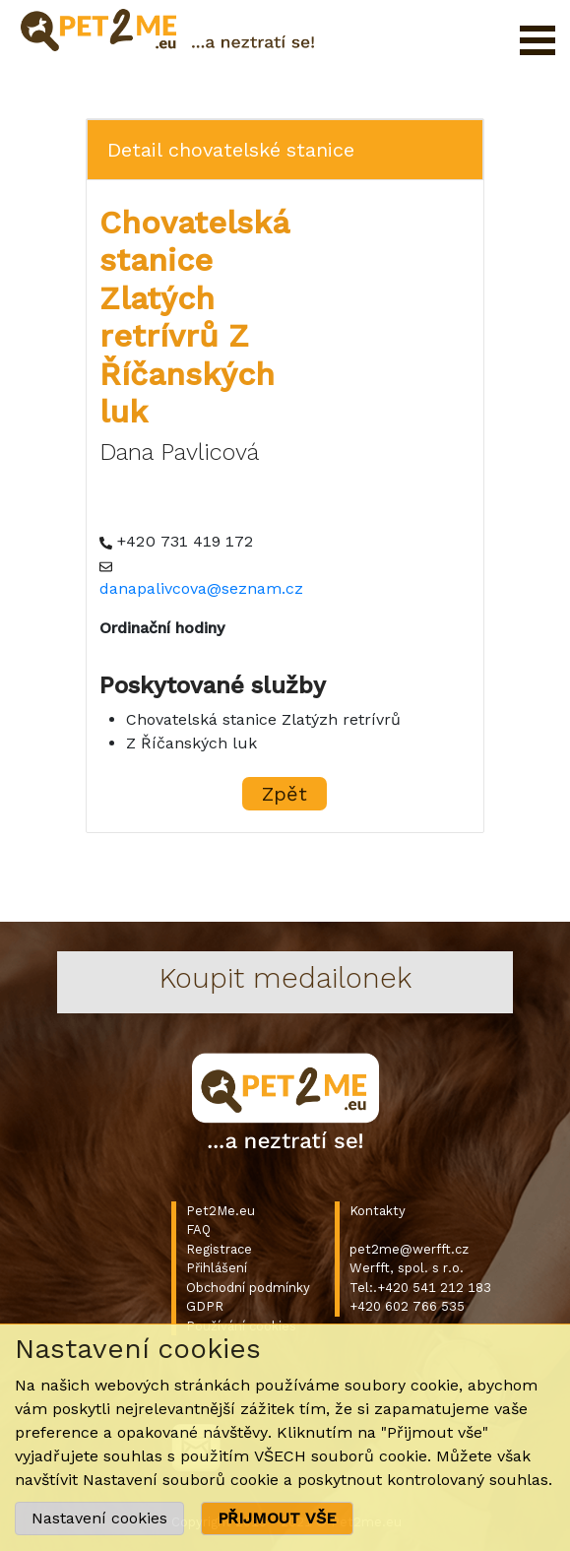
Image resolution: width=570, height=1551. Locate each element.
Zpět (284, 794)
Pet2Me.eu (220, 1210)
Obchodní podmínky (248, 1287)
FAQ (198, 1229)
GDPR (204, 1306)
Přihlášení (216, 1267)
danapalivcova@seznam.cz (201, 588)
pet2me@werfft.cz (409, 1249)
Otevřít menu (537, 40)
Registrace (219, 1249)
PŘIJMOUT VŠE (277, 1518)
